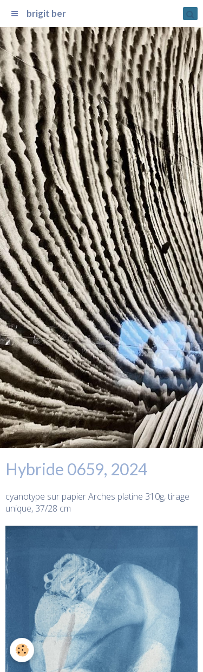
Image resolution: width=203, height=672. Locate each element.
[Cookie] (22, 650)
